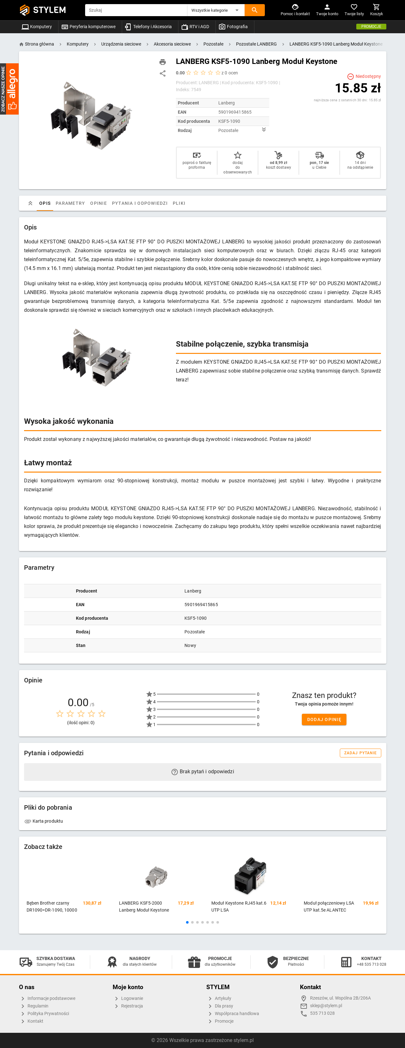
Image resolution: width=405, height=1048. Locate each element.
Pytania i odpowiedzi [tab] (139, 203)
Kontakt (31, 1021)
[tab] (30, 203)
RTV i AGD (195, 26)
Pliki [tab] (178, 203)
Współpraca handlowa (232, 1014)
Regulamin (33, 1006)
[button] (216, 10)
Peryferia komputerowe (88, 26)
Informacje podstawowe (47, 998)
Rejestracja (128, 1006)
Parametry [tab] (70, 203)
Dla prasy (219, 1006)
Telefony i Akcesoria (148, 26)
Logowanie (128, 998)
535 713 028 (322, 1013)
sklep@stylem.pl (326, 1005)
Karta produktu (43, 821)
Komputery (37, 26)
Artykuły (218, 998)
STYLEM (49, 10)
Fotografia (233, 26)
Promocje (371, 26)
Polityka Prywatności (44, 1014)
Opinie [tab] (98, 203)
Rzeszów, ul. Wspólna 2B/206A (340, 998)
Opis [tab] (45, 203)
